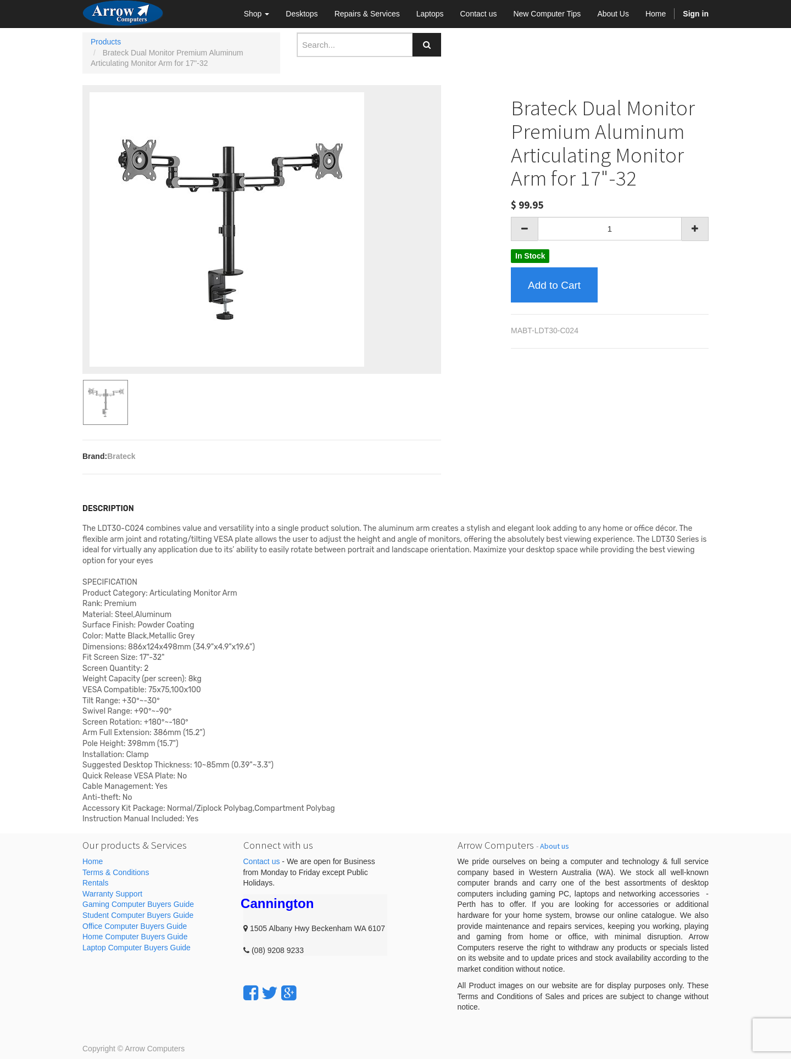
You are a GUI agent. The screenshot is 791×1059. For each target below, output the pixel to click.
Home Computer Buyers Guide (134, 936)
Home (92, 861)
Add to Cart (554, 285)
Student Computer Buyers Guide (137, 915)
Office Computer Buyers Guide (134, 926)
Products (106, 41)
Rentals (95, 882)
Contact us (261, 861)
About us (554, 846)
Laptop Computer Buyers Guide (136, 947)
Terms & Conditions (115, 872)
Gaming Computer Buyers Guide (138, 904)
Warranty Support (112, 893)
